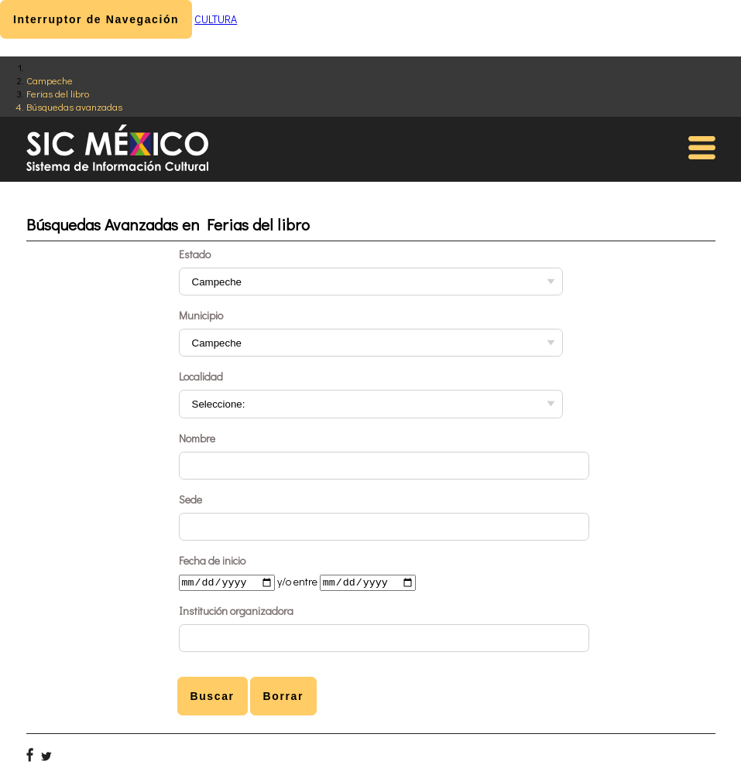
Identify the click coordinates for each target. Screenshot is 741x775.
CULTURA (215, 19)
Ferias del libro (57, 93)
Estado (195, 254)
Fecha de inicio (212, 560)
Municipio (201, 315)
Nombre (197, 438)
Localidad (201, 376)
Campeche (49, 80)
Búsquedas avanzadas (74, 106)
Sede (190, 499)
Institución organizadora (236, 612)
